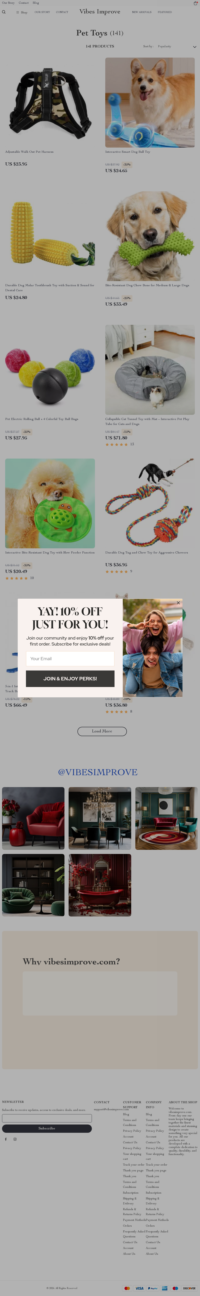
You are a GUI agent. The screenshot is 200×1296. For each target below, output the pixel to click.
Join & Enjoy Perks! (70, 678)
